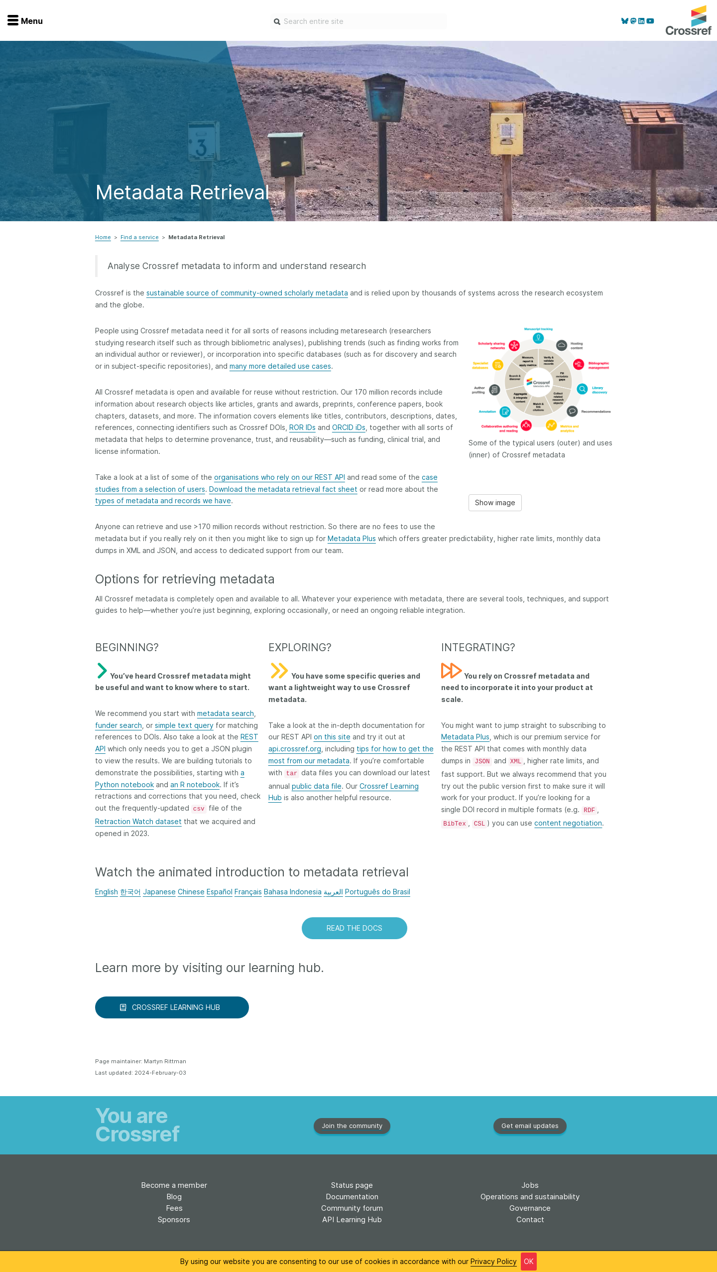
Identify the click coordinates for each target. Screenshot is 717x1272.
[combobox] (358, 21)
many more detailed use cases (280, 366)
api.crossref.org (294, 748)
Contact (530, 1219)
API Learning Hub (352, 1219)
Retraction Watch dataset (138, 821)
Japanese (159, 891)
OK (529, 1261)
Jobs (530, 1185)
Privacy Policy (494, 1261)
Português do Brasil (377, 891)
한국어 (130, 891)
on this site (332, 736)
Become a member (174, 1185)
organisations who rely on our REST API (279, 477)
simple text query (184, 725)
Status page (352, 1185)
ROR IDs (302, 427)
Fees (174, 1208)
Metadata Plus (352, 538)
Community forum (352, 1208)
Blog (174, 1196)
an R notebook (195, 784)
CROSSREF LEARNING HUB (172, 1007)
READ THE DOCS (354, 928)
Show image (495, 502)
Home (103, 237)
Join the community (352, 1126)
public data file (317, 786)
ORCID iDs (348, 427)
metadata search (225, 713)
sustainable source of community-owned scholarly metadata (247, 292)
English (106, 891)
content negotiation (568, 823)
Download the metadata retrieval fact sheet (283, 489)
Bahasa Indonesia (293, 891)
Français (248, 891)
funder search (118, 725)
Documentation (352, 1196)
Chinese (191, 891)
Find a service (139, 237)
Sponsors (174, 1219)
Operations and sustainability (530, 1196)
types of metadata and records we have (163, 500)
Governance (530, 1208)
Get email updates (530, 1126)
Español (220, 891)
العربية (333, 891)
